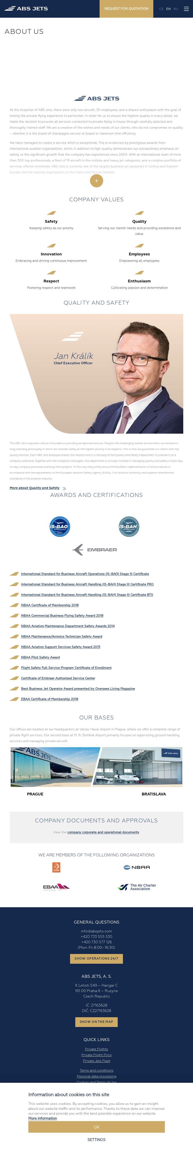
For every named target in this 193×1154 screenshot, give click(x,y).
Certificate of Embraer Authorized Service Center (58, 678)
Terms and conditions (96, 1070)
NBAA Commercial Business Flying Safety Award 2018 (62, 616)
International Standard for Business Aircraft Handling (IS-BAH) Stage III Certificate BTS (87, 595)
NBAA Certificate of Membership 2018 (50, 605)
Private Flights (96, 1049)
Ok (96, 1127)
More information (42, 1118)
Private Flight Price (96, 1055)
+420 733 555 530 (96, 936)
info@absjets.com (96, 931)
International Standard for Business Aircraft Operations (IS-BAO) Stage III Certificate (85, 574)
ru (175, 9)
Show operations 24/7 (96, 959)
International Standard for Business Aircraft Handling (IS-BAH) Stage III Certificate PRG (87, 584)
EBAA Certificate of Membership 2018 (49, 699)
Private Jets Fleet (96, 1061)
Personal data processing (96, 1076)
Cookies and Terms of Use (96, 1082)
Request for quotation (126, 9)
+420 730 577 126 (96, 942)
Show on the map (96, 1022)
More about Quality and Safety (34, 488)
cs (161, 9)
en (168, 9)
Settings (96, 1140)
